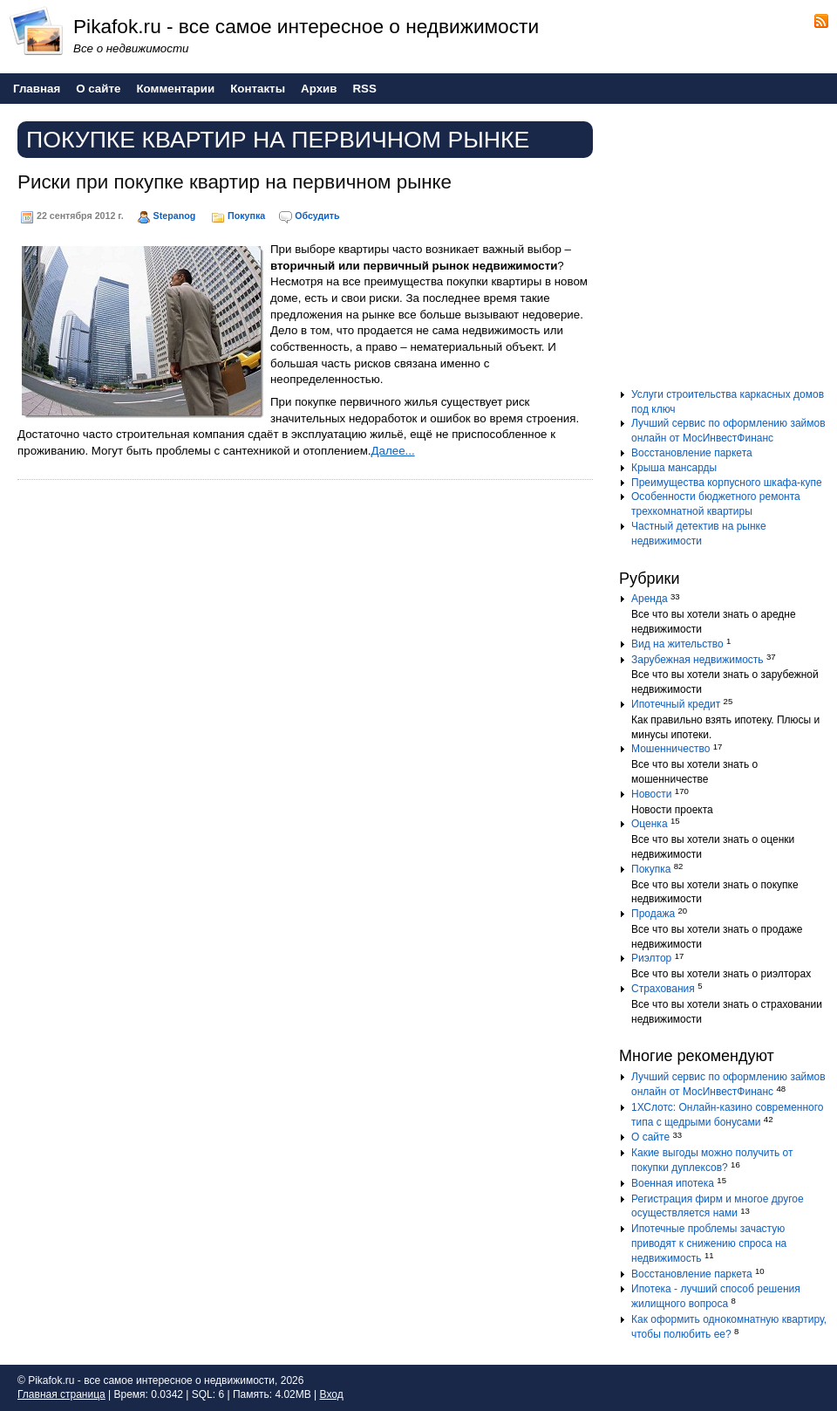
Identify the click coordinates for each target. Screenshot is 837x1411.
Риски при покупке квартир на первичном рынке (234, 182)
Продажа (653, 914)
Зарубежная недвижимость (697, 660)
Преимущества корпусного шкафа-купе (726, 482)
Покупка (246, 215)
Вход (332, 1394)
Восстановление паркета (691, 453)
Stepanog (174, 215)
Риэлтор (651, 958)
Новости (651, 794)
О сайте (650, 1137)
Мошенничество (670, 749)
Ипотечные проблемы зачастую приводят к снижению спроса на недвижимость (708, 1243)
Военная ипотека (672, 1183)
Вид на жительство (677, 644)
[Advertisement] (728, 252)
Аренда (649, 598)
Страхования (663, 989)
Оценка (649, 824)
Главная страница (61, 1394)
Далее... (393, 450)
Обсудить (317, 215)
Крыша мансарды (674, 468)
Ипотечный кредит (675, 704)
